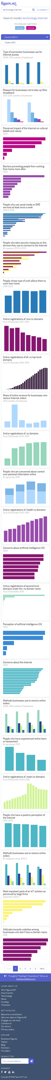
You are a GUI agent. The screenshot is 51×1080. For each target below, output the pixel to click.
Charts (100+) (11, 37)
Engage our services (11, 1020)
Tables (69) (9, 42)
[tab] (25, 37)
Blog (3, 1044)
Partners (5, 1047)
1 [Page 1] (15, 968)
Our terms (6, 1026)
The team (5, 1004)
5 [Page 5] (35, 968)
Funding (5, 1001)
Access (19, 27)
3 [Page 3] (25, 968)
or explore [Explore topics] (43, 9)
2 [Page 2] (20, 968)
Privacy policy (7, 1029)
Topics (4, 1041)
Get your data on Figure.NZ (14, 1017)
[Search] (33, 9)
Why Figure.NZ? (8, 989)
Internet (31, 27)
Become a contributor (11, 1014)
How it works (7, 992)
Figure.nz (9, 4)
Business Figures (9, 1038)
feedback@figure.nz (25, 978)
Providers (5, 1050)
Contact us (6, 1023)
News (3, 998)
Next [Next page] (42, 968)
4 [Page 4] (30, 968)
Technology (6, 995)
